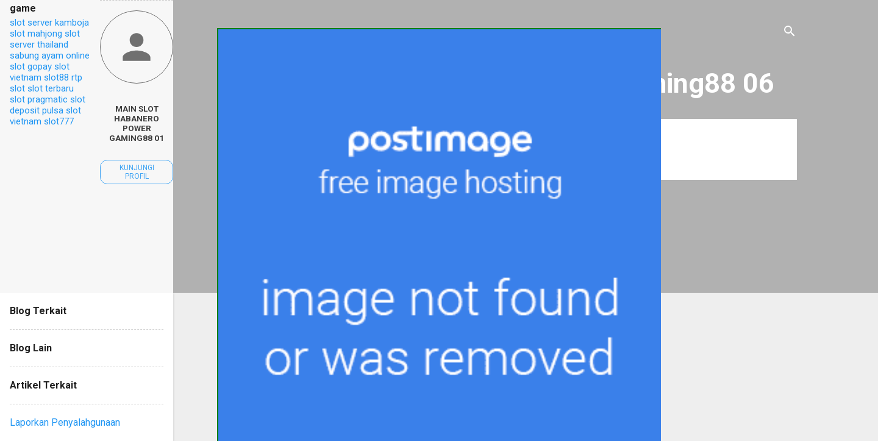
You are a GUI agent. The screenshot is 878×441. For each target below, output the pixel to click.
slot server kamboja (49, 22)
